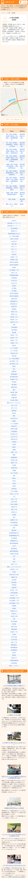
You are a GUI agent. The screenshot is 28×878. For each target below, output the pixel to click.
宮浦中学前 (14, 468)
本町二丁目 (14, 509)
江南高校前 (14, 278)
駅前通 (14, 332)
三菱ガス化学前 (14, 239)
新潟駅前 (14, 309)
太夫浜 (14, 634)
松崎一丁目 (14, 564)
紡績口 (14, 447)
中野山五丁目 (14, 353)
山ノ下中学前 (14, 348)
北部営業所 (14, 629)
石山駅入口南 (14, 460)
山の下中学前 (14, 473)
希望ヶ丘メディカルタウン (14, 403)
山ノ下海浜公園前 (14, 236)
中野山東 (14, 356)
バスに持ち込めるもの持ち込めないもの (14, 865)
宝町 (14, 475)
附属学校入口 (14, 540)
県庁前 (14, 413)
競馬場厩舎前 (14, 647)
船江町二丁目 (14, 595)
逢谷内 (14, 345)
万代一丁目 (14, 405)
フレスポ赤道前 (14, 423)
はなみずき (14, 280)
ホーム (3, 13)
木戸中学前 (14, 637)
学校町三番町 (14, 429)
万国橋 (14, 470)
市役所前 (14, 382)
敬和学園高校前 (14, 543)
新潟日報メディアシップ (14, 223)
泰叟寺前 (14, 587)
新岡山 (14, 366)
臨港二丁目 (14, 462)
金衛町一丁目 (14, 257)
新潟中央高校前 (14, 262)
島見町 (14, 655)
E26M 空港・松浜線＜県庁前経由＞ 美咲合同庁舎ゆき (12, 166)
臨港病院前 (14, 457)
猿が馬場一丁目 (14, 361)
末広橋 (14, 465)
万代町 (14, 572)
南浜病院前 (14, 650)
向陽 (14, 559)
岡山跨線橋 (14, 621)
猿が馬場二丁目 (14, 363)
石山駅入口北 (14, 434)
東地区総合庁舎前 (14, 574)
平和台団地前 (14, 593)
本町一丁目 (14, 642)
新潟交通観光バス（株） (22, 136)
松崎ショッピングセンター (14, 567)
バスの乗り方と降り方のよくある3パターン (14, 743)
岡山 (14, 369)
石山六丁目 (14, 436)
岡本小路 (14, 395)
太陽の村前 (14, 298)
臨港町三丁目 (14, 520)
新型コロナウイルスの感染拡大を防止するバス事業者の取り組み (14, 777)
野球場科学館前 (14, 275)
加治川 (14, 652)
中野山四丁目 (14, 439)
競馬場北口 (14, 645)
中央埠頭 (14, 442)
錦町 (14, 416)
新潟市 (21, 204)
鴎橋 (14, 455)
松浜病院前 (14, 663)
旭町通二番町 (14, 392)
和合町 (14, 267)
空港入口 (14, 613)
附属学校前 (14, 387)
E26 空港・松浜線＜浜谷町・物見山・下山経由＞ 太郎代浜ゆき (12, 151)
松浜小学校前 (14, 504)
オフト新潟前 (14, 525)
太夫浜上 (14, 220)
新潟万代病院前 (14, 293)
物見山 (14, 478)
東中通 (14, 624)
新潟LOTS (14, 306)
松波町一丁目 (14, 632)
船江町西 (14, 582)
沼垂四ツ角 (14, 577)
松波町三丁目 (14, 379)
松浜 (14, 517)
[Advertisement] (14, 61)
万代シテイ (14, 246)
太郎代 (14, 483)
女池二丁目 (14, 272)
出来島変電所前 (14, 660)
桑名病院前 (14, 548)
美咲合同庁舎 (14, 418)
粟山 (14, 390)
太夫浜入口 (14, 241)
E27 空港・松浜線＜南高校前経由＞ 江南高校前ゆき (12, 172)
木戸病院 (14, 288)
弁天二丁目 (14, 408)
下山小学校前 (14, 491)
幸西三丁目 (14, 311)
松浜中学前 (14, 501)
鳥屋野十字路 (14, 259)
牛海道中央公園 (14, 553)
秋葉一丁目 (14, 452)
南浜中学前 (14, 626)
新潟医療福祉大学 (14, 533)
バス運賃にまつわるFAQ (14, 715)
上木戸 (14, 546)
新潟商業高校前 (14, 376)
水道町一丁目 (14, 343)
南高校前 (14, 410)
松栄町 (14, 608)
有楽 (14, 561)
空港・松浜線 (11, 199)
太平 (14, 556)
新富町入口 (14, 231)
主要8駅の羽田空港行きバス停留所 (14, 808)
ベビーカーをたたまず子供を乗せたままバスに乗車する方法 (14, 835)
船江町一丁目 (14, 590)
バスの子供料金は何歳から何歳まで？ (14, 685)
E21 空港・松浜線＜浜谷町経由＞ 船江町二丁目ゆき (12, 144)
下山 (14, 496)
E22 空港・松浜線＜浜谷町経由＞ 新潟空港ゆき (12, 187)
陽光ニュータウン (14, 665)
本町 (14, 324)
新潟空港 (14, 488)
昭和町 (14, 421)
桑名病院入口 (14, 301)
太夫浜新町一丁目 (14, 270)
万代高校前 (14, 431)
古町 (14, 527)
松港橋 (14, 514)
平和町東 (14, 585)
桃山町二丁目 (14, 317)
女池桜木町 (14, 397)
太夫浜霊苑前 (14, 228)
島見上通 (14, 244)
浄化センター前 (14, 494)
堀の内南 (14, 384)
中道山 (14, 481)
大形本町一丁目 (14, 569)
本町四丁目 (14, 507)
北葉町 (14, 449)
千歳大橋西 (14, 327)
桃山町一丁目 (14, 335)
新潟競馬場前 (14, 522)
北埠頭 (14, 444)
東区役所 (14, 530)
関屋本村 (14, 371)
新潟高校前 (14, 374)
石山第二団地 (14, 400)
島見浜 (14, 285)
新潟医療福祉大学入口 (14, 233)
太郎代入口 (14, 512)
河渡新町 (14, 606)
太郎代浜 (14, 254)
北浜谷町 (14, 580)
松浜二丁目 (14, 499)
